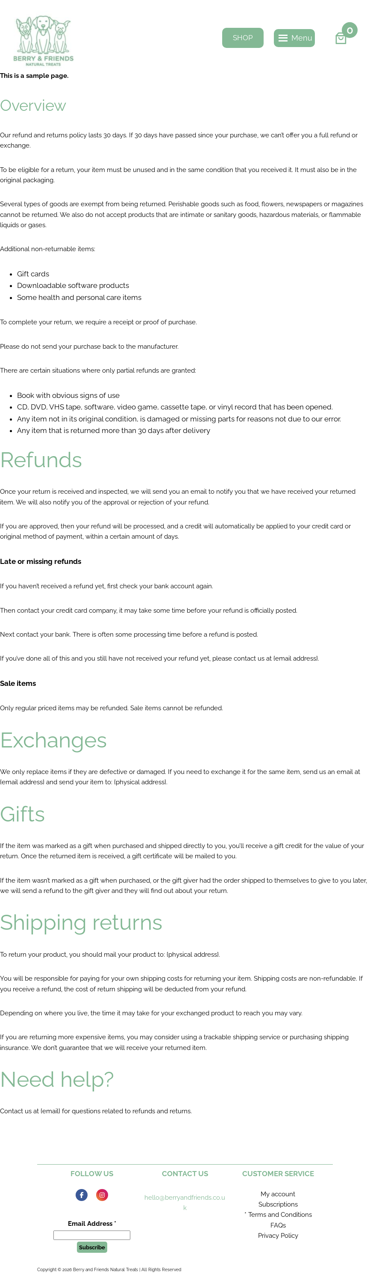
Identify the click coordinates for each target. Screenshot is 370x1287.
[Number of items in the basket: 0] (340, 37)
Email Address (92, 1224)
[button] (301, 38)
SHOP (243, 37)
